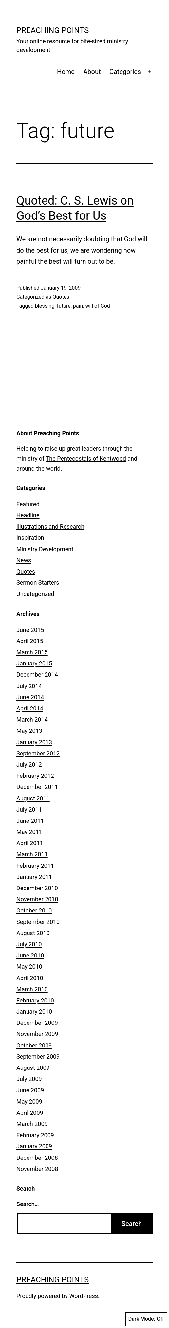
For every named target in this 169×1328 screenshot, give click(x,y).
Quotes (60, 297)
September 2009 (38, 1056)
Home (66, 72)
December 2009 (37, 1022)
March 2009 (32, 1123)
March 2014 (32, 719)
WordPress (83, 1296)
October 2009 (34, 1045)
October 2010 (34, 910)
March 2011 (32, 854)
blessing (45, 306)
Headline (28, 515)
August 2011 (33, 798)
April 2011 (29, 843)
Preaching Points (52, 30)
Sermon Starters (37, 582)
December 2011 (37, 786)
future (64, 306)
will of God (97, 306)
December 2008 (37, 1157)
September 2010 (38, 921)
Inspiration (30, 537)
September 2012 (38, 753)
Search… (27, 1204)
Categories (125, 72)
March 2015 (32, 652)
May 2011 (29, 831)
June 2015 (30, 629)
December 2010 (37, 888)
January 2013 (34, 742)
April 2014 (29, 708)
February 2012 (35, 775)
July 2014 (29, 686)
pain (78, 306)
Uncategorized (35, 593)
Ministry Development (44, 549)
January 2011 (34, 876)
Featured (28, 504)
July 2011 (29, 809)
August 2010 (33, 933)
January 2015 (34, 663)
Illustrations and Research (50, 526)
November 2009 (37, 1033)
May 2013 (29, 730)
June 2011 (30, 820)
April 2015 (29, 641)
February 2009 (35, 1135)
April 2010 (29, 978)
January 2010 (34, 1011)
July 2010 (29, 944)
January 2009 (34, 1146)
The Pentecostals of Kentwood (86, 458)
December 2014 (37, 674)
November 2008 (37, 1168)
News (23, 560)
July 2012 (29, 764)
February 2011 (35, 865)
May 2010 (29, 966)
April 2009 (29, 1112)
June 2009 (30, 1090)
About (92, 72)
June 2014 (30, 697)
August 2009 (33, 1067)
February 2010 (35, 1000)
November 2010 (37, 899)
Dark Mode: (146, 1319)
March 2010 (32, 989)
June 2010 (30, 955)
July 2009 (29, 1078)
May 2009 (29, 1101)
